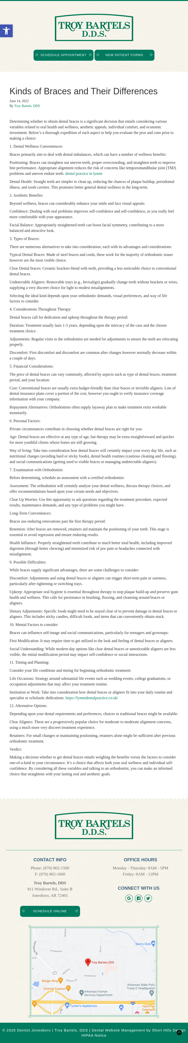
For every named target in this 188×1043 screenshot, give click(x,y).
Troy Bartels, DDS (27, 106)
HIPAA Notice (94, 1035)
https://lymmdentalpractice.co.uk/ (92, 698)
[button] (6, 30)
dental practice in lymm (83, 173)
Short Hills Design (169, 1030)
